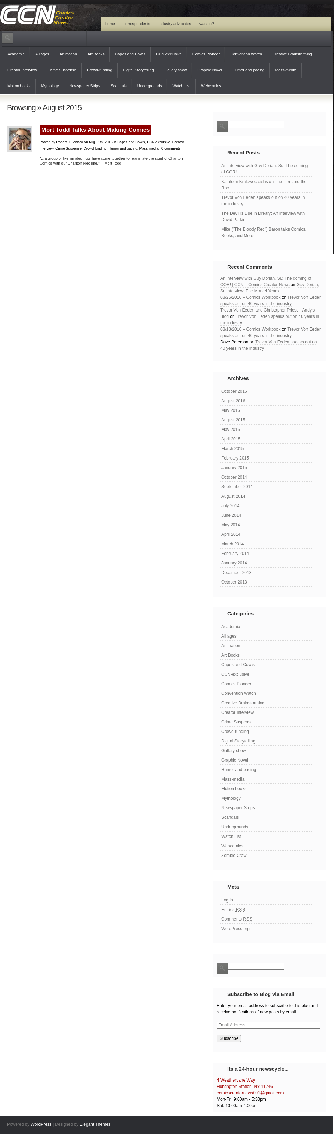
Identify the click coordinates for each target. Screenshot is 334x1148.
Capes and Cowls (130, 54)
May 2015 (230, 429)
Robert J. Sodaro (69, 142)
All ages (42, 54)
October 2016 (234, 391)
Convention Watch (246, 54)
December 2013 (236, 572)
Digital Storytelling (138, 70)
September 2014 (237, 486)
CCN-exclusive (169, 54)
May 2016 (230, 410)
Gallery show (176, 70)
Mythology (50, 86)
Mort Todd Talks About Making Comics (95, 129)
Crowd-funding (99, 70)
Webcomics (211, 86)
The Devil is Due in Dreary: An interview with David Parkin (263, 216)
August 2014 (233, 496)
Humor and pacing (248, 70)
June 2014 (231, 515)
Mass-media (285, 70)
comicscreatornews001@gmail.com (250, 1092)
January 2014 (234, 563)
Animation (68, 54)
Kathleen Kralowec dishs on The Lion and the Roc (263, 184)
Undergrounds (149, 86)
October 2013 (234, 582)
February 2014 (235, 553)
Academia (16, 54)
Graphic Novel (209, 70)
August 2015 (233, 420)
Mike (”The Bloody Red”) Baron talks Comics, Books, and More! (263, 232)
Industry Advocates (175, 24)
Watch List (181, 86)
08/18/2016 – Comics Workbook (250, 329)
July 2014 (230, 505)
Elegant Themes (95, 1124)
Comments (237, 919)
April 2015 (230, 439)
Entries (233, 909)
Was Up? (206, 24)
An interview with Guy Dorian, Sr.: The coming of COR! (264, 168)
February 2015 (235, 458)
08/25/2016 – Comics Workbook (250, 297)
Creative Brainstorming (292, 54)
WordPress (41, 1124)
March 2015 (232, 448)
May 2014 (230, 524)
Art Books (96, 54)
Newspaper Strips (85, 86)
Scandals (118, 86)
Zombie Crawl (234, 855)
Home (110, 24)
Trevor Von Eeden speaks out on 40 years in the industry (263, 200)
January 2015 (234, 467)
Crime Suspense (62, 70)
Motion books (18, 86)
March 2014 (232, 544)
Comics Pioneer (206, 54)
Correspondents (137, 24)
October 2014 (234, 477)
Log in (227, 900)
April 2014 (230, 534)
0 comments (170, 148)
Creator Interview (22, 70)
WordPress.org (235, 928)
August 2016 (233, 400)
